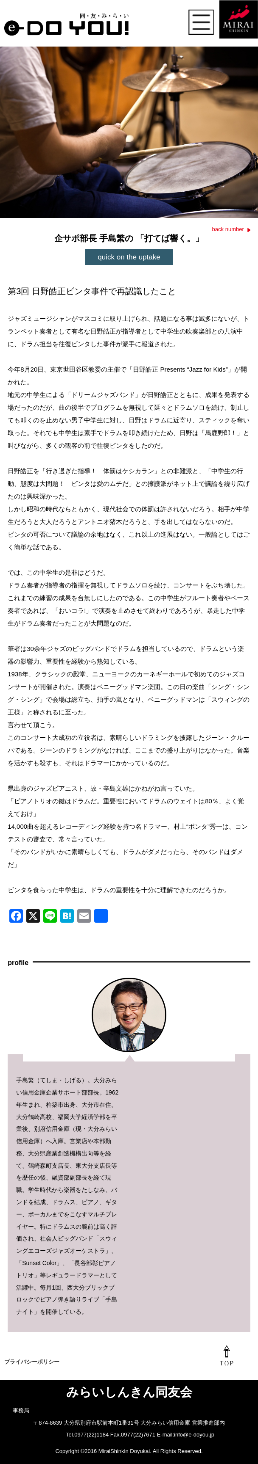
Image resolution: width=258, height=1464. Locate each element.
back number (228, 229)
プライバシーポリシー (31, 1362)
